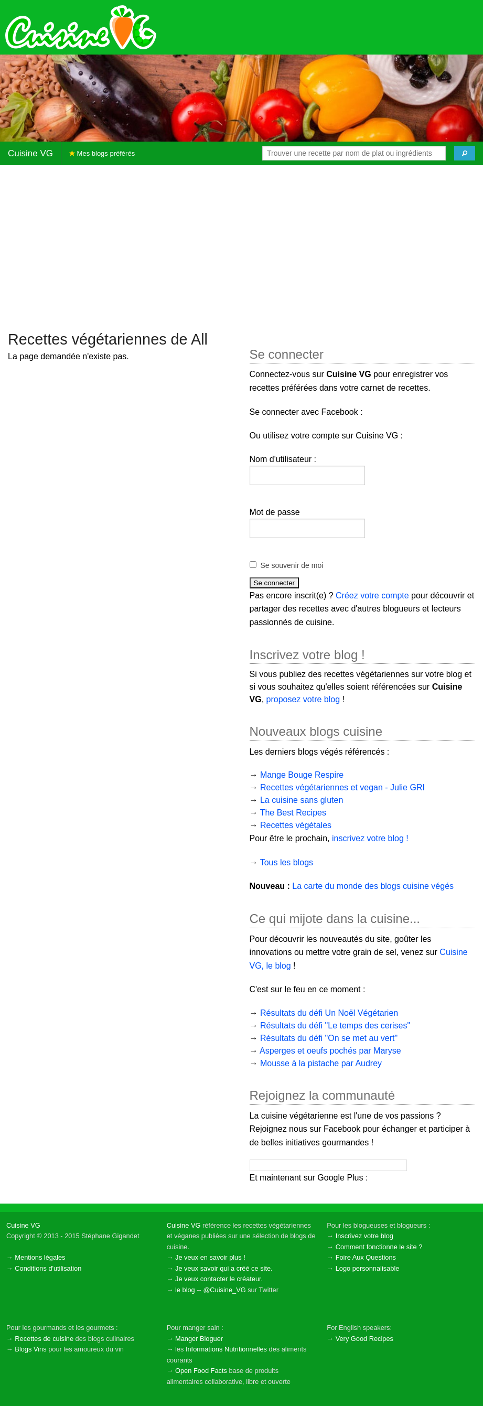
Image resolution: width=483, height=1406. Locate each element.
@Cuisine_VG (224, 1290)
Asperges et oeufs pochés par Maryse (330, 1050)
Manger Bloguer (199, 1339)
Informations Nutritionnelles (226, 1349)
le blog (185, 1290)
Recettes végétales (295, 825)
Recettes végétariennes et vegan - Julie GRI (342, 787)
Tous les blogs (286, 862)
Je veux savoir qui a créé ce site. (224, 1268)
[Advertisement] (241, 247)
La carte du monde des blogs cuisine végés (373, 886)
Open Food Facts (201, 1371)
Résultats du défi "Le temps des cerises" (335, 1025)
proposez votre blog (303, 699)
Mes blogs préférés (102, 153)
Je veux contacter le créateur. (219, 1279)
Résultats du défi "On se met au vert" (329, 1038)
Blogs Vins (30, 1349)
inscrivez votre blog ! (370, 838)
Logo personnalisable (368, 1268)
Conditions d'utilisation (48, 1268)
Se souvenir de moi (292, 565)
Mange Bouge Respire (302, 774)
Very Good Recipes (364, 1339)
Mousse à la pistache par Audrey (321, 1063)
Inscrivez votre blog (364, 1236)
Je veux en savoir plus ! (210, 1257)
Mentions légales (40, 1257)
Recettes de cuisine (44, 1339)
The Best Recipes (293, 812)
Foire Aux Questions (366, 1257)
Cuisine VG (30, 153)
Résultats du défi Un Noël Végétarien (329, 1012)
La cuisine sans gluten (301, 800)
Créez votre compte (372, 595)
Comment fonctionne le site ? (379, 1247)
